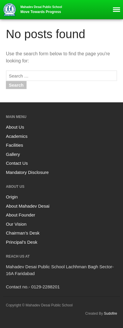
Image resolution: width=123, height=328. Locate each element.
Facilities (14, 145)
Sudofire (110, 313)
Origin (12, 196)
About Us (15, 127)
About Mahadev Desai (28, 206)
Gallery (13, 154)
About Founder (20, 214)
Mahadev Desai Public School (41, 7)
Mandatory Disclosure (27, 172)
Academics (16, 136)
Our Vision (16, 224)
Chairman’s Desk (23, 232)
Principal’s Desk (21, 242)
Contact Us (17, 163)
